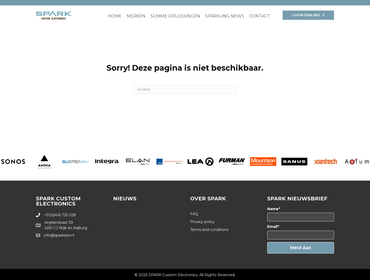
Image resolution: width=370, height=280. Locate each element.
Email (272, 226)
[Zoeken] (185, 89)
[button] (300, 248)
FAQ (194, 214)
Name (273, 209)
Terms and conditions (209, 229)
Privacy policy (202, 221)
